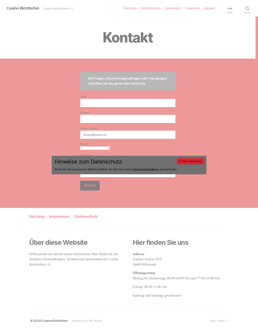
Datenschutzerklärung (145, 169)
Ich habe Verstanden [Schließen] (190, 161)
